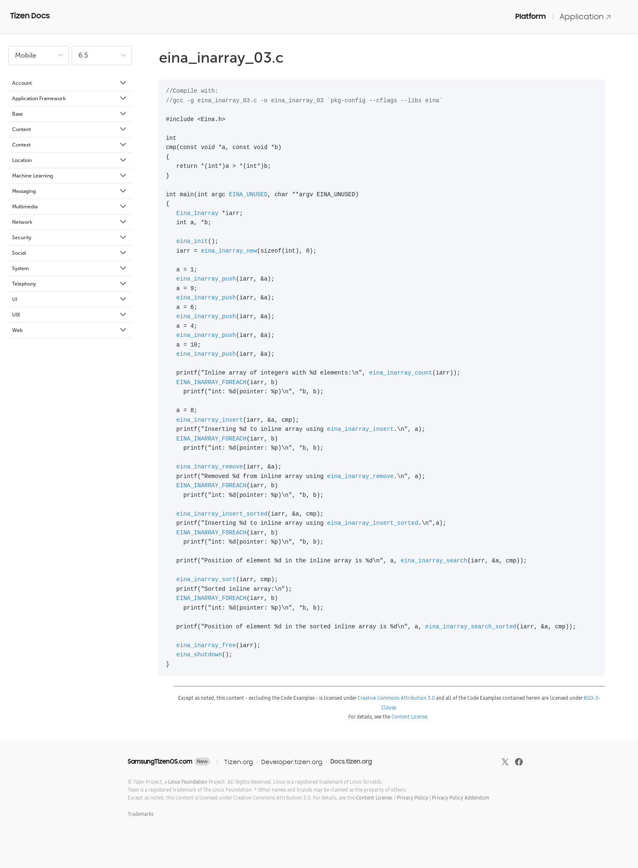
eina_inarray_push (206, 279)
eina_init (192, 241)
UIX (70, 315)
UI (70, 299)
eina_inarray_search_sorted (470, 626)
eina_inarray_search (434, 560)
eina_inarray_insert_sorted (222, 514)
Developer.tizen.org (291, 762)
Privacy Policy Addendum (460, 797)
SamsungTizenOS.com (160, 761)
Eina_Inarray (198, 213)
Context (70, 145)
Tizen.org (238, 762)
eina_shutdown (199, 654)
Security (70, 237)
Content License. (374, 797)
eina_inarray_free (206, 645)
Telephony (70, 284)
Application (585, 16)
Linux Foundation (187, 781)
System (70, 268)
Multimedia (70, 206)
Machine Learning (70, 176)
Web (70, 330)
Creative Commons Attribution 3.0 (396, 697)
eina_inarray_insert (210, 420)
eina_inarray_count (400, 373)
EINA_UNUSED (248, 194)
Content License (409, 716)
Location (70, 160)
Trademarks (141, 813)
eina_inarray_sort (206, 579)
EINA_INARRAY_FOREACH (212, 382)
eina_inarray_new (229, 251)
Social (70, 253)
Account (70, 83)
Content (70, 129)
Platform (530, 16)
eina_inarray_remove (210, 467)
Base (70, 114)
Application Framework (70, 98)
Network (70, 222)
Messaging (70, 191)
